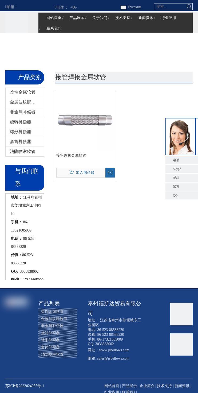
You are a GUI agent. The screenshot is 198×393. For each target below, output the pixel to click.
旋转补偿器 (20, 122)
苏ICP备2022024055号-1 (24, 386)
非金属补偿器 (22, 112)
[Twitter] (20, 336)
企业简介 (147, 386)
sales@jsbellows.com (113, 358)
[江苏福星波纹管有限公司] (16, 24)
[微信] (20, 354)
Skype (177, 169)
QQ (175, 195)
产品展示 (129, 386)
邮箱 (176, 178)
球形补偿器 (20, 131)
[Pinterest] (10, 354)
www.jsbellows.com (114, 350)
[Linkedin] (10, 336)
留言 (176, 186)
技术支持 (164, 386)
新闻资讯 (182, 386)
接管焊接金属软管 (71, 155)
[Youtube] (10, 345)
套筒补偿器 (20, 141)
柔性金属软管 (22, 92)
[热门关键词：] (189, 6)
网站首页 (111, 386)
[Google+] (20, 327)
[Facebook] (10, 327)
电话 (176, 160)
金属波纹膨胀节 (25, 102)
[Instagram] (20, 345)
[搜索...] (170, 6)
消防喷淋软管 (22, 151)
